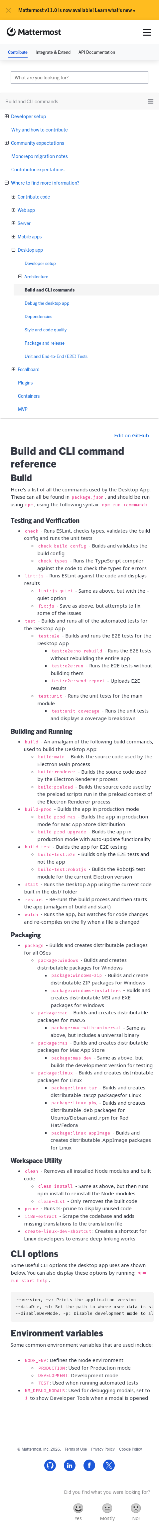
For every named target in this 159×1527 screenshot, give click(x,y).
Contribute (18, 52)
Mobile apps (29, 236)
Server (24, 223)
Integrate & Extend (53, 52)
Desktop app (30, 250)
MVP (23, 409)
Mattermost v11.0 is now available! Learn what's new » (76, 10)
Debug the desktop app (47, 303)
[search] (79, 77)
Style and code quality (46, 329)
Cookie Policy (130, 1448)
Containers (29, 396)
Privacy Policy (103, 1448)
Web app (26, 210)
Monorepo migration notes (39, 156)
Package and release (45, 343)
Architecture (35, 276)
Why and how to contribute (39, 129)
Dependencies (38, 316)
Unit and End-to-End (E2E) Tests (56, 356)
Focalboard (28, 369)
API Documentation (97, 52)
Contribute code (33, 197)
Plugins (25, 382)
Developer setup (28, 116)
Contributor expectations (38, 169)
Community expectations (37, 142)
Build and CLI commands (50, 290)
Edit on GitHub (131, 435)
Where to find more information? (44, 182)
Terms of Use (76, 1448)
